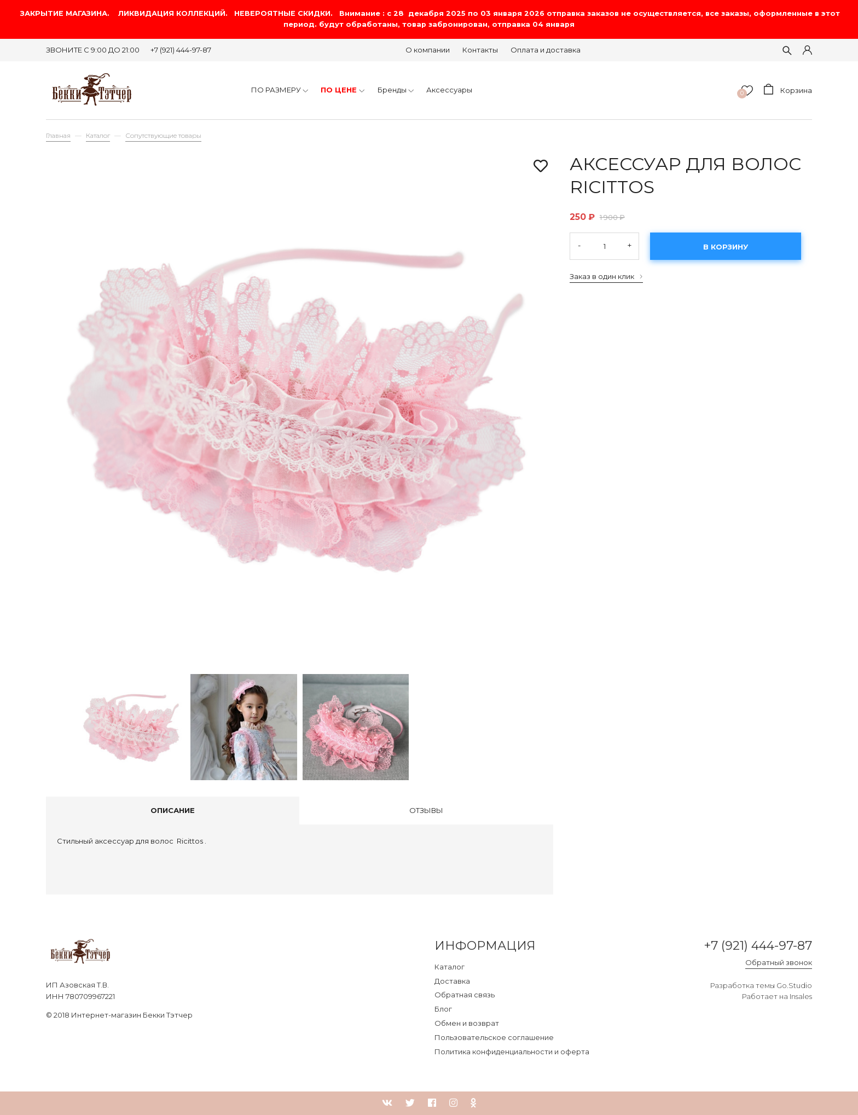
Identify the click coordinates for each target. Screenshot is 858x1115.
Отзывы (426, 810)
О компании (427, 49)
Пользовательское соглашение (494, 1037)
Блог (443, 1008)
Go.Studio (794, 985)
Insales (801, 996)
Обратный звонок (778, 962)
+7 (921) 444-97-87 (180, 49)
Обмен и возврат (466, 1023)
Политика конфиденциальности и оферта (511, 1051)
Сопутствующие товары (163, 136)
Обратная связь (464, 994)
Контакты (480, 49)
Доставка (452, 981)
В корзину (725, 246)
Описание (172, 810)
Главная (58, 136)
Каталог (98, 136)
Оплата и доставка (546, 49)
